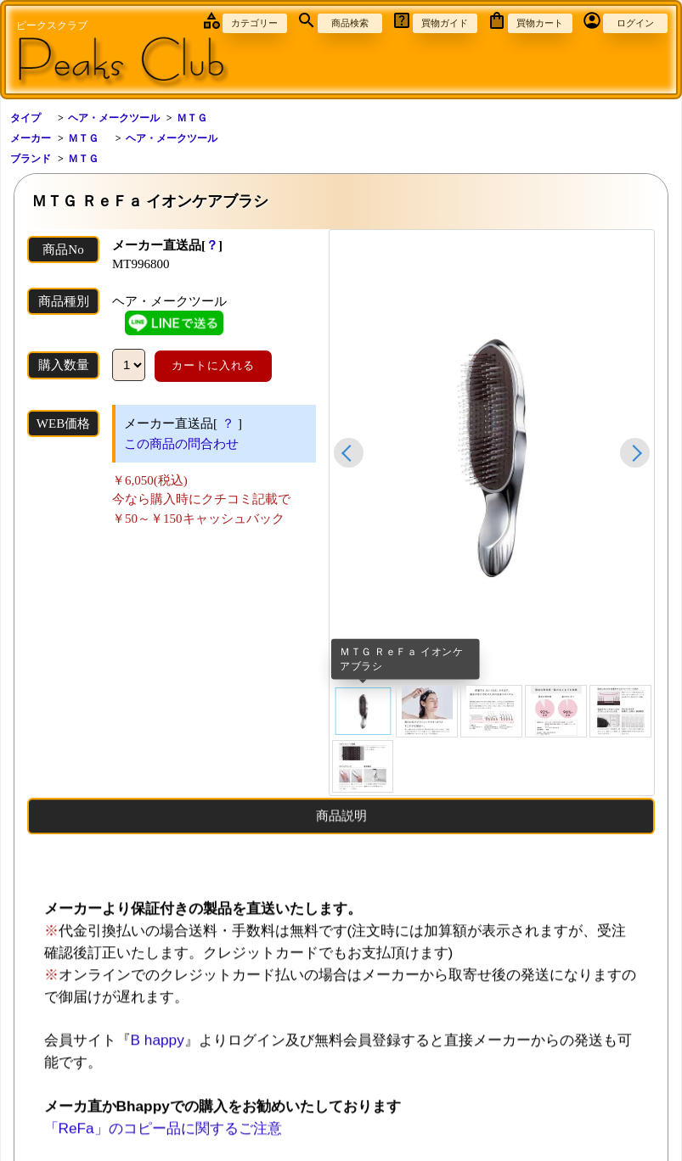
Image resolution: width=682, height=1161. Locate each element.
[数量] (128, 365)
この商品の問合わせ (181, 444)
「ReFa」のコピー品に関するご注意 (163, 1138)
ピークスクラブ (51, 25)
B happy (157, 1050)
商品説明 (341, 826)
